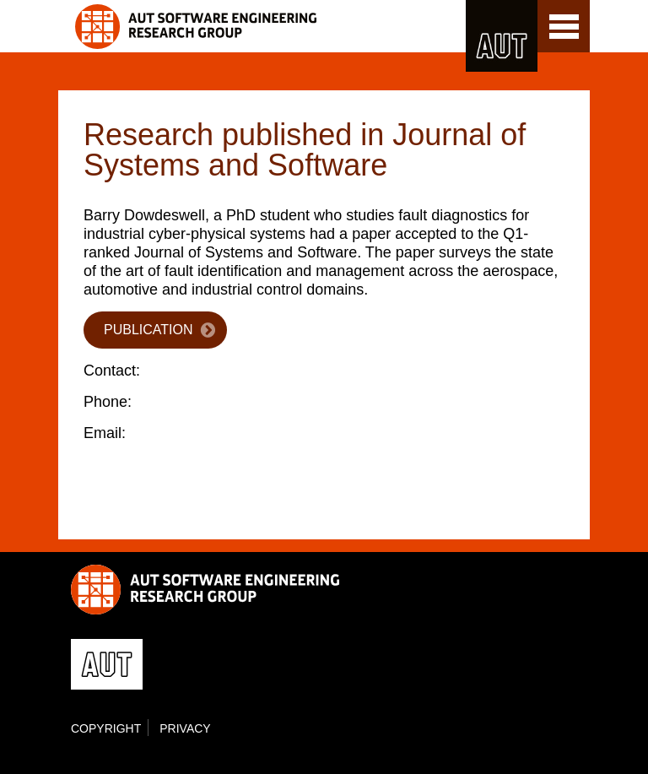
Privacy (184, 728)
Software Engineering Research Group (267, 26)
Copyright (106, 728)
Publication (148, 329)
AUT (501, 36)
